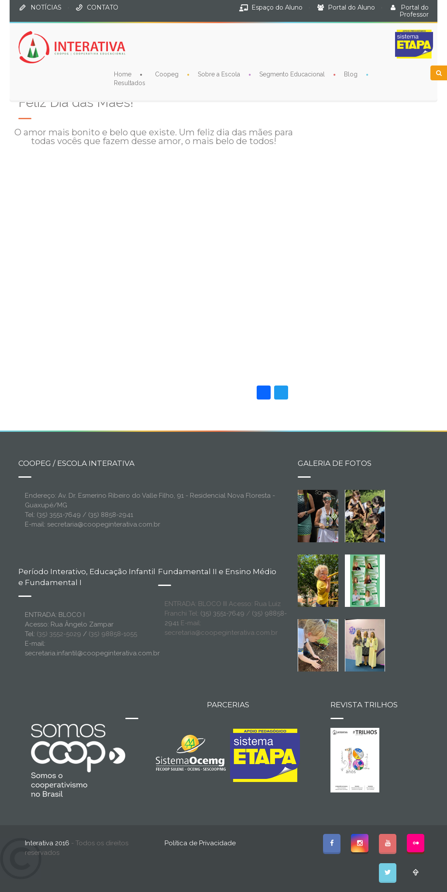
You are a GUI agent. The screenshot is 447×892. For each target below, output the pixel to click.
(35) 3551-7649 (222, 613)
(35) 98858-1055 (113, 634)
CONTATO (102, 7)
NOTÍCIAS (46, 7)
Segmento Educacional (292, 74)
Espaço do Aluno (277, 7)
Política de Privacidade (200, 843)
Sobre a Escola (219, 74)
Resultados (129, 82)
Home (122, 74)
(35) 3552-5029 (59, 634)
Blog (351, 74)
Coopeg (167, 74)
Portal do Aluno (351, 7)
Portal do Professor (414, 10)
